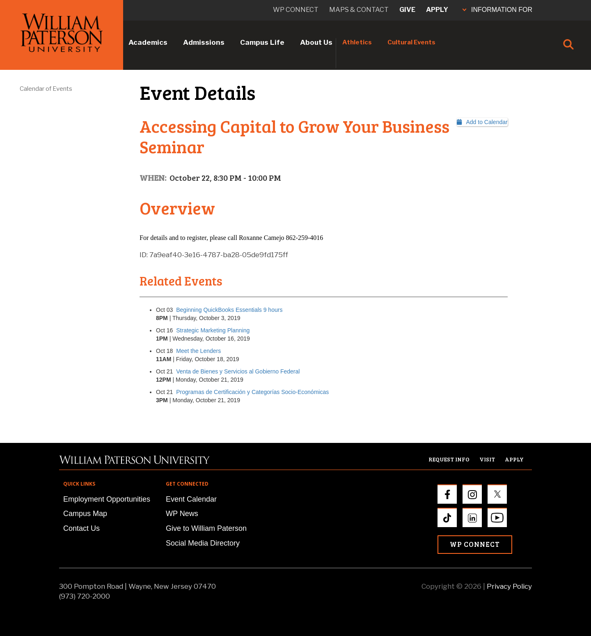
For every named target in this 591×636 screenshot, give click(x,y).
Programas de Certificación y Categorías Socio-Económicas (252, 392)
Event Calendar (191, 499)
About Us (316, 42)
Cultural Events (411, 42)
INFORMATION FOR (497, 9)
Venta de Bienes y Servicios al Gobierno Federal (238, 371)
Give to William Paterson (206, 528)
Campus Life (262, 42)
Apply (437, 10)
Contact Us (81, 528)
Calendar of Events (46, 88)
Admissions (203, 42)
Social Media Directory (203, 543)
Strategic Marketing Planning (213, 330)
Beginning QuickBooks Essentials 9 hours (229, 309)
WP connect (295, 10)
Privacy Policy (509, 586)
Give (407, 10)
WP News (182, 513)
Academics (147, 42)
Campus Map (85, 513)
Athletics (357, 42)
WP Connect (475, 544)
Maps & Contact (359, 10)
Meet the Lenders (198, 351)
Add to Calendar (482, 122)
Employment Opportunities (106, 499)
